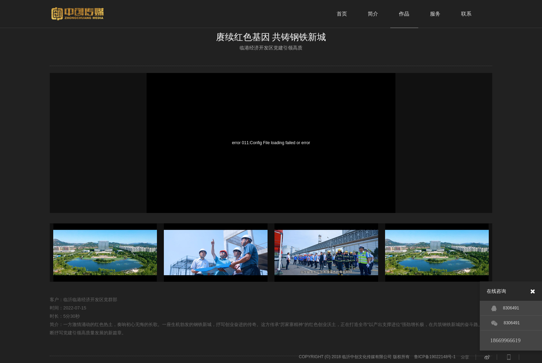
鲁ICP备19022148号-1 (435, 356)
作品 (404, 14)
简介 (373, 14)
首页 (342, 14)
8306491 (505, 308)
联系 (466, 14)
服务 (435, 14)
